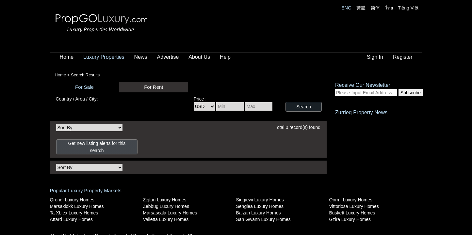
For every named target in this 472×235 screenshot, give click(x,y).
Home (67, 57)
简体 (375, 7)
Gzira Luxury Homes (350, 219)
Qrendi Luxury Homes (72, 199)
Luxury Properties (103, 57)
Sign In (375, 57)
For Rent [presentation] (153, 87)
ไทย (389, 7)
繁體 (361, 7)
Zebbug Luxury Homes (166, 206)
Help (225, 57)
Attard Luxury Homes (71, 219)
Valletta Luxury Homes (166, 219)
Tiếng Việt (408, 7)
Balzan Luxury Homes (258, 212)
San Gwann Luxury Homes (263, 219)
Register (403, 57)
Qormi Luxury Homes (350, 199)
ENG (346, 7)
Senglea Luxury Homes (260, 206)
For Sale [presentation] (84, 87)
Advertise (168, 57)
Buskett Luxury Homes (352, 212)
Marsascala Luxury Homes (170, 212)
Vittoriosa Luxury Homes (354, 206)
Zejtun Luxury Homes (165, 199)
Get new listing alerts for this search (96, 147)
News (140, 57)
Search (303, 106)
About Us (199, 57)
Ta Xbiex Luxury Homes (74, 212)
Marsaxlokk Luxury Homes (77, 206)
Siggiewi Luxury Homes (260, 199)
